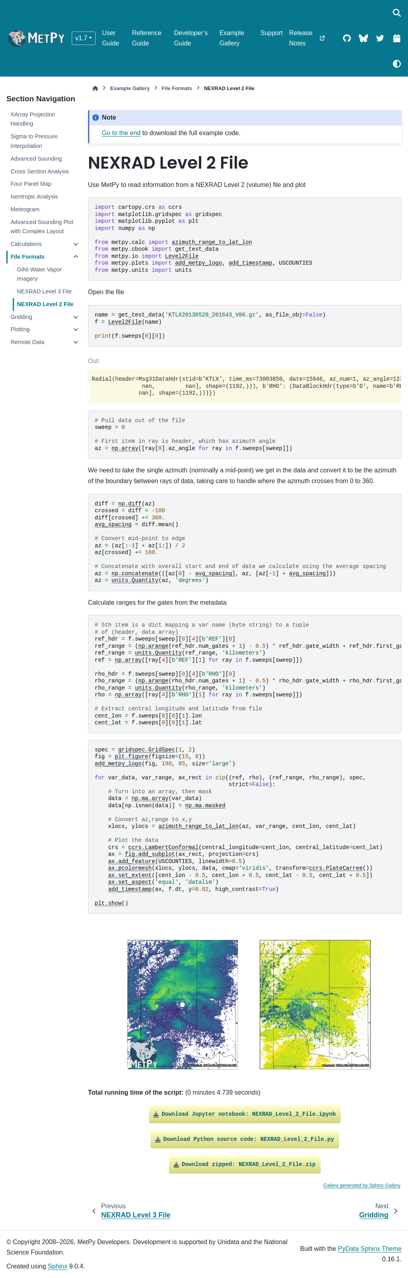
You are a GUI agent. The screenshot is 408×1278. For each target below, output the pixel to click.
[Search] (397, 13)
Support (271, 32)
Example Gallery (232, 38)
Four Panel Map (30, 184)
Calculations (25, 244)
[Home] (95, 88)
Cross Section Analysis (39, 171)
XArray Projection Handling (32, 119)
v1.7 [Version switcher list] (81, 38)
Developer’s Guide (191, 38)
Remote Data (27, 342)
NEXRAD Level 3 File (44, 291)
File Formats (27, 257)
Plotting (19, 329)
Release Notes (300, 38)
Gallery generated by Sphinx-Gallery (362, 1185)
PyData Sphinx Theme (370, 1248)
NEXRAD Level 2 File (45, 304)
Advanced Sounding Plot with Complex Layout (41, 227)
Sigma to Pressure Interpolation (33, 141)
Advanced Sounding (36, 158)
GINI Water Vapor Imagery (39, 274)
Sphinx (57, 1266)
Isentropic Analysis (34, 196)
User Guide (110, 38)
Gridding (21, 317)
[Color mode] (397, 64)
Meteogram (24, 209)
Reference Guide (146, 38)
